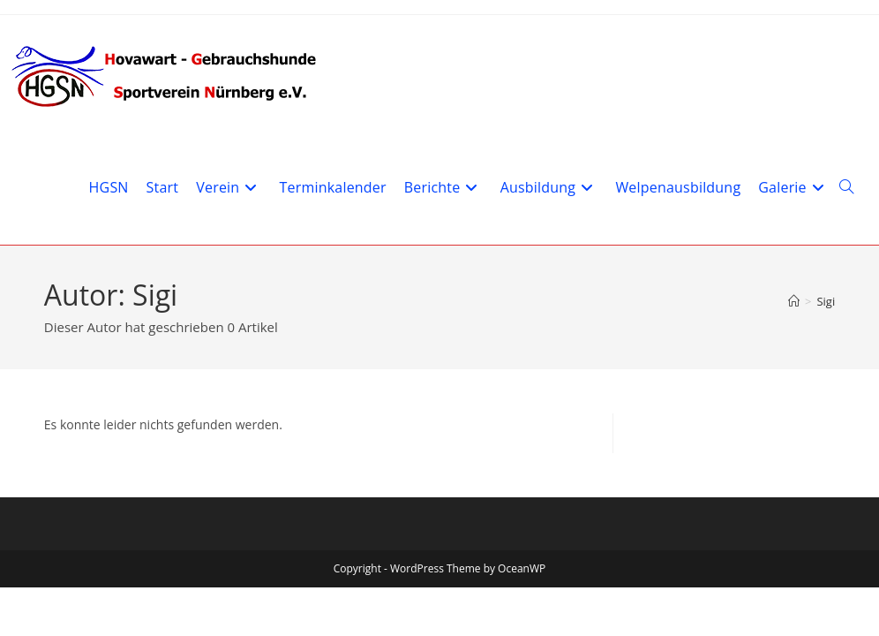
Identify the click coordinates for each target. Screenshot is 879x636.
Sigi (825, 301)
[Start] (794, 301)
